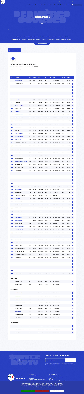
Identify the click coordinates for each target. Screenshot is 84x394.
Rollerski (38, 44)
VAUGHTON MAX (18, 104)
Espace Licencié (76, 4)
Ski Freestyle (58, 44)
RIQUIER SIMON (18, 194)
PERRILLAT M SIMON (19, 110)
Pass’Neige (31, 379)
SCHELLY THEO (18, 144)
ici (51, 387)
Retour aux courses (14, 55)
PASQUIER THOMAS (19, 141)
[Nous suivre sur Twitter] (78, 1)
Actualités (66, 4)
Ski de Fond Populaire (31, 44)
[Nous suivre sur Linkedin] (34, 365)
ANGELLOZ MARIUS (19, 138)
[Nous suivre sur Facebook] (15, 365)
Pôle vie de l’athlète (53, 379)
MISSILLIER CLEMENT (19, 231)
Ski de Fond (24, 44)
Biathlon (18, 44)
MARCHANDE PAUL (18, 225)
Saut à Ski (43, 44)
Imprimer (71, 79)
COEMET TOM (17, 116)
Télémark (69, 44)
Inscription (71, 365)
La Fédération (59, 4)
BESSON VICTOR (18, 85)
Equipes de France (49, 4)
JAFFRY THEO (17, 203)
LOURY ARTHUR (18, 316)
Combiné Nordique (50, 44)
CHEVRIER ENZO (18, 222)
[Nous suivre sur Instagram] (79, 1)
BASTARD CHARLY (18, 304)
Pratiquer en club (31, 4)
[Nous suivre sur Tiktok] (80, 1)
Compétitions (40, 4)
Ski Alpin (13, 44)
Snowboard (64, 44)
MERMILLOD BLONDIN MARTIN (21, 166)
